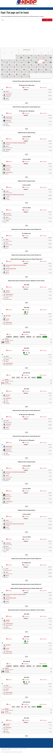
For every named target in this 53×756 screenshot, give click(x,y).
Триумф (7, 341)
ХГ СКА (6, 382)
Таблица (10, 87)
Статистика (44, 87)
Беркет (7, 339)
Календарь (26, 87)
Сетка (9, 334)
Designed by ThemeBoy (5, 749)
